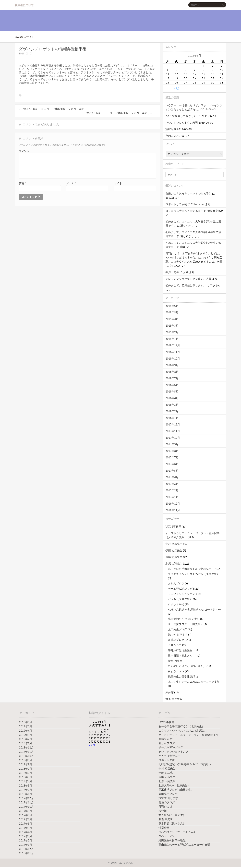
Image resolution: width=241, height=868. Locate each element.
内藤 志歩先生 (173, 557)
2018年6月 (171, 385)
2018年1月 (171, 418)
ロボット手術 (176, 604)
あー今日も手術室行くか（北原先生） (191, 568)
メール (71, 183)
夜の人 (169, 135)
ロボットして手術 (176, 204)
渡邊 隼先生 (172, 699)
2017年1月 (171, 497)
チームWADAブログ (180, 588)
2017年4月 (171, 477)
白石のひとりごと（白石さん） (187, 666)
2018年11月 (172, 352)
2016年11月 (172, 510)
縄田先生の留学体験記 (181, 676)
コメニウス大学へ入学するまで (184, 210)
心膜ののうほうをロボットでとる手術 (188, 193)
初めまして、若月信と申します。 (185, 285)
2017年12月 (172, 424)
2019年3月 (171, 325)
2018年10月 (172, 358)
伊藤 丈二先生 (173, 550)
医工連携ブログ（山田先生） (185, 624)
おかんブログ (176, 583)
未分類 (169, 692)
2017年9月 (171, 444)
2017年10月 (172, 437)
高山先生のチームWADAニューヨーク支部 (194, 681)
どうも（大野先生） (180, 599)
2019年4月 (171, 319)
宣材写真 (170, 129)
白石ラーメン (176, 671)
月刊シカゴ (175, 645)
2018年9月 (171, 365)
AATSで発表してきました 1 (183, 116)
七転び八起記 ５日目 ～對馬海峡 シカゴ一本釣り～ (54, 109)
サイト (118, 183)
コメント (24, 151)
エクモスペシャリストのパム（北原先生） (193, 574)
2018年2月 (171, 411)
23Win (169, 197)
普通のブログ (176, 639)
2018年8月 (171, 371)
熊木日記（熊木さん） (181, 655)
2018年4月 (171, 398)
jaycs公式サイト (24, 36)
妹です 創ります (178, 634)
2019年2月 (171, 332)
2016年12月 (172, 503)
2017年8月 (171, 451)
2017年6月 (171, 464)
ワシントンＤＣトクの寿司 (181, 122)
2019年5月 (171, 312)
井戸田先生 (172, 272)
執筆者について (24, 4)
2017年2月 (171, 490)
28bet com (197, 204)
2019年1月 (171, 338)
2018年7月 (171, 378)
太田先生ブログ (177, 629)
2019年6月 (171, 305)
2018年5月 (171, 391)
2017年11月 (172, 431)
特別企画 (173, 660)
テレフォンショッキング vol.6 (183, 278)
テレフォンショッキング (183, 594)
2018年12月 (172, 345)
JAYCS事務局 (173, 526)
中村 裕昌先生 (173, 543)
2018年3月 (171, 404)
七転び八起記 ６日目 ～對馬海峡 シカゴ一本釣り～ (120, 113)
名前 (22, 183)
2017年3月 (171, 483)
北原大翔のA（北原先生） (184, 619)
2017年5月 (171, 470)
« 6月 (176, 88)
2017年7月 (171, 457)
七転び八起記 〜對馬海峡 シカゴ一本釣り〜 (194, 609)
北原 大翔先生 (173, 563)
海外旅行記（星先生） (181, 650)
